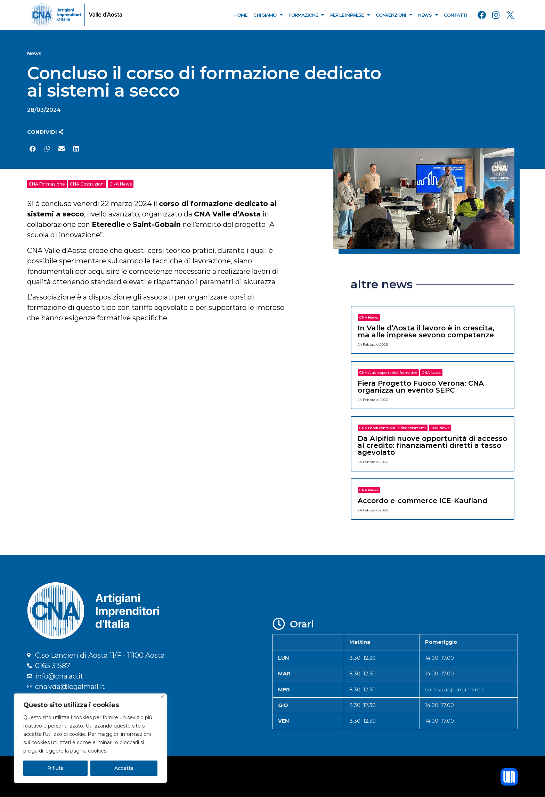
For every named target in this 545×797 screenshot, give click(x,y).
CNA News (120, 184)
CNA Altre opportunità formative (388, 372)
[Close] (162, 696)
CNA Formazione (47, 184)
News (428, 14)
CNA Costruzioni (87, 184)
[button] (45, 131)
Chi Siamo (267, 14)
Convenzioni (394, 14)
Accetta (123, 768)
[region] (90, 738)
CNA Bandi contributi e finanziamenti (392, 428)
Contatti (455, 15)
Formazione (306, 14)
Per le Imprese (350, 14)
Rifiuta (55, 768)
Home (240, 15)
